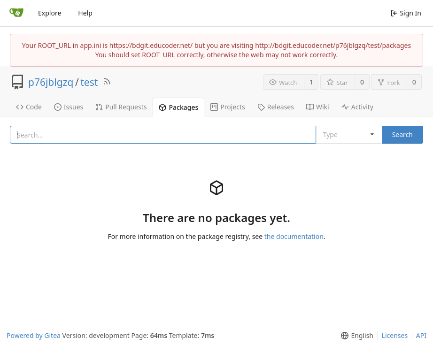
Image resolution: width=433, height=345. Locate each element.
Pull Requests (121, 106)
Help (85, 12)
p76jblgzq (50, 82)
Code (29, 106)
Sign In (406, 12)
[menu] (355, 335)
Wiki (317, 106)
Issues (68, 106)
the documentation (294, 236)
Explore (49, 12)
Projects (227, 106)
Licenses (395, 335)
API (421, 335)
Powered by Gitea (34, 335)
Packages (178, 107)
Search (402, 134)
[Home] (16, 13)
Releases (275, 106)
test (89, 82)
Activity (357, 106)
